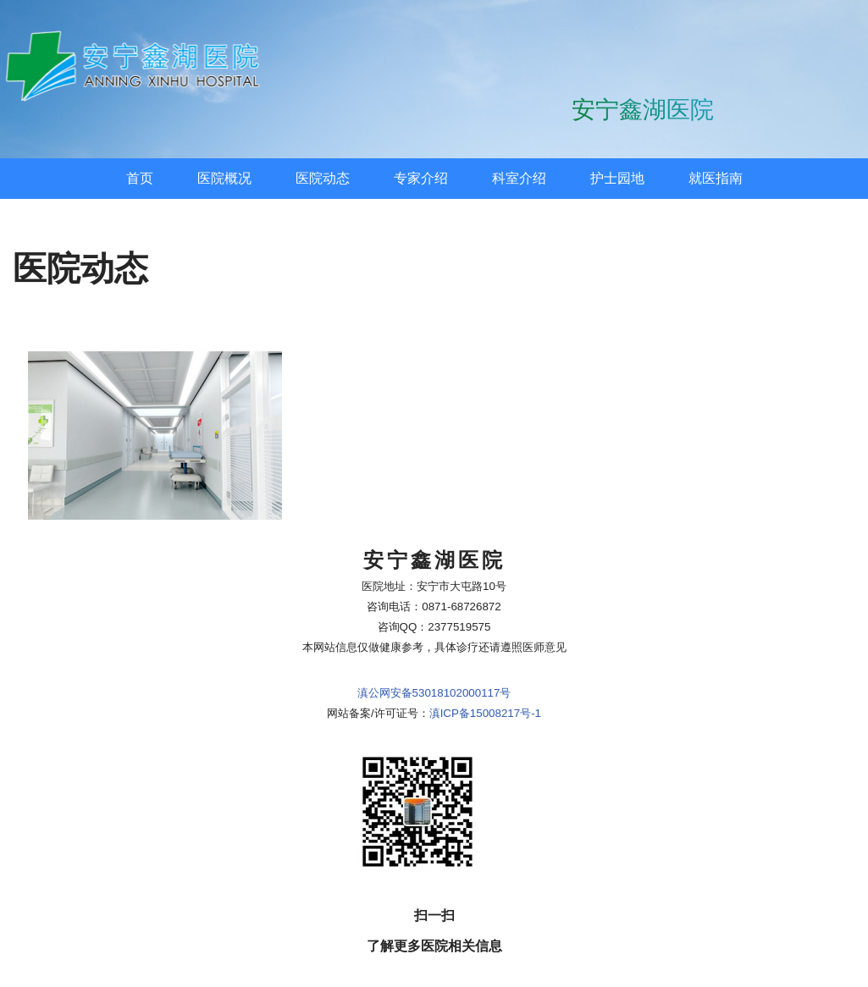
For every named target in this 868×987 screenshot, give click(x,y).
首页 (139, 178)
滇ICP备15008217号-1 (485, 713)
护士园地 (617, 178)
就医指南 (715, 178)
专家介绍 (421, 178)
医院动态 (323, 178)
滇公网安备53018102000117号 (434, 692)
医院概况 (224, 178)
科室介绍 (519, 178)
